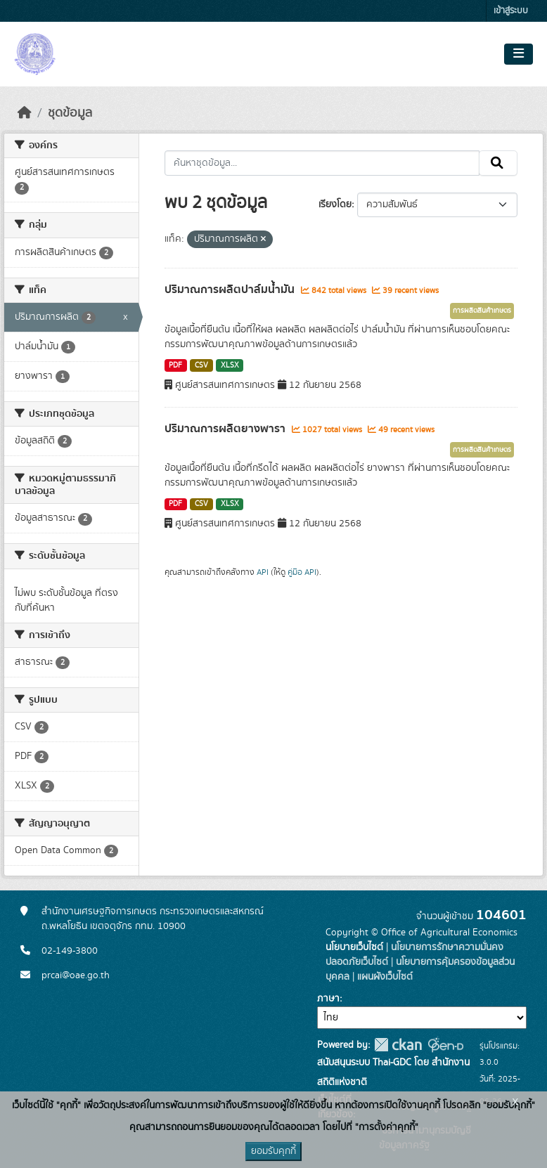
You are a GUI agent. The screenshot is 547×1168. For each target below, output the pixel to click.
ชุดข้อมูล (70, 113)
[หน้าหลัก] (25, 113)
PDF (175, 365)
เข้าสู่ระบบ (511, 11)
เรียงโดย (335, 204)
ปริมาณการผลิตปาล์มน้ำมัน (231, 289)
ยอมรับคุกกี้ (273, 1151)
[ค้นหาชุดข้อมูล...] (322, 163)
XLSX (230, 365)
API (263, 572)
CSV (201, 365)
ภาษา (328, 999)
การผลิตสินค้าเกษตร (482, 311)
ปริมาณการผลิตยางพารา (226, 429)
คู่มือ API (302, 572)
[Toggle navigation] (518, 54)
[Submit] (498, 163)
